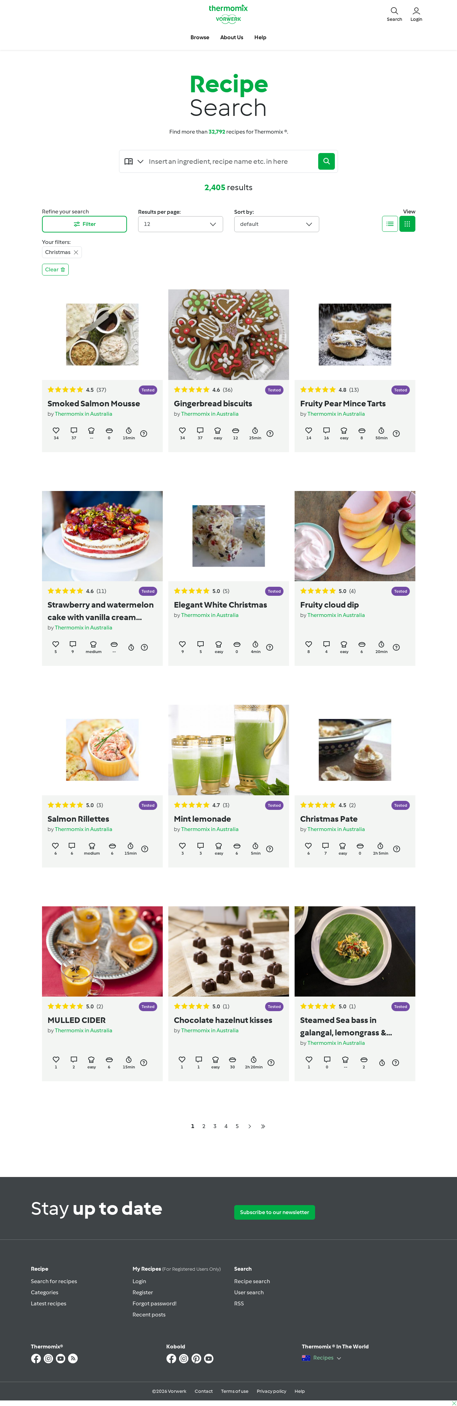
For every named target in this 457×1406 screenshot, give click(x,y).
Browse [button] (200, 37)
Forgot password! (154, 1303)
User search (249, 1292)
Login (139, 1281)
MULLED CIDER (77, 1020)
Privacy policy (271, 1391)
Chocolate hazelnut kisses (223, 1020)
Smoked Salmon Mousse (94, 403)
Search (243, 1268)
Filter (84, 224)
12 (180, 224)
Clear (55, 269)
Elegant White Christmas (220, 605)
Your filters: (56, 242)
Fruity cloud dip (329, 605)
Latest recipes (48, 1303)
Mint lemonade (202, 819)
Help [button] (260, 37)
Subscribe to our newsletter (274, 1212)
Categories (44, 1292)
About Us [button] (231, 37)
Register (143, 1292)
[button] (394, 14)
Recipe (39, 1268)
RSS (239, 1303)
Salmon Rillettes (78, 819)
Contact (204, 1391)
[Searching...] (232, 161)
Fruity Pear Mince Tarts (343, 403)
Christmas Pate (329, 819)
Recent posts (149, 1314)
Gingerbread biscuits (213, 403)
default (276, 224)
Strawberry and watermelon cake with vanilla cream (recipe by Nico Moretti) (101, 612)
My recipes (177, 1268)
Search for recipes (54, 1281)
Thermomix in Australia (83, 413)
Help (300, 1391)
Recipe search (252, 1281)
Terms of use (234, 1391)
